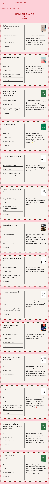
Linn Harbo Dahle (14, 8)
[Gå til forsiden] (2, 2)
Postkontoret (4, 8)
